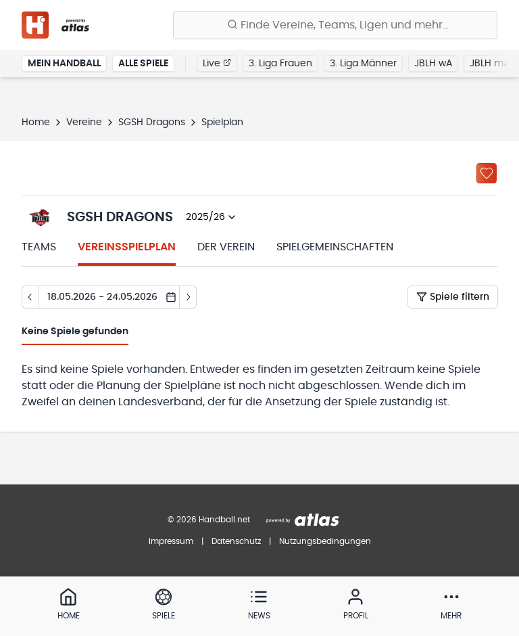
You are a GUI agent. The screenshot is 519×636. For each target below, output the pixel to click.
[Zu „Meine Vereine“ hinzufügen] (486, 173)
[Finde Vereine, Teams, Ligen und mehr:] (335, 25)
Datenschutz (236, 541)
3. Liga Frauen (280, 63)
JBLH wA (433, 63)
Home (36, 122)
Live (217, 62)
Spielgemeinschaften (334, 247)
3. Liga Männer (363, 63)
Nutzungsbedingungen (325, 541)
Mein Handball (64, 63)
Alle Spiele (143, 63)
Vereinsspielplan (127, 247)
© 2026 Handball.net (209, 520)
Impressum (171, 541)
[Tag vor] (188, 297)
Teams (39, 247)
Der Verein (226, 247)
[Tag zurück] (30, 297)
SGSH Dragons (151, 122)
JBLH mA (490, 63)
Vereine (84, 122)
